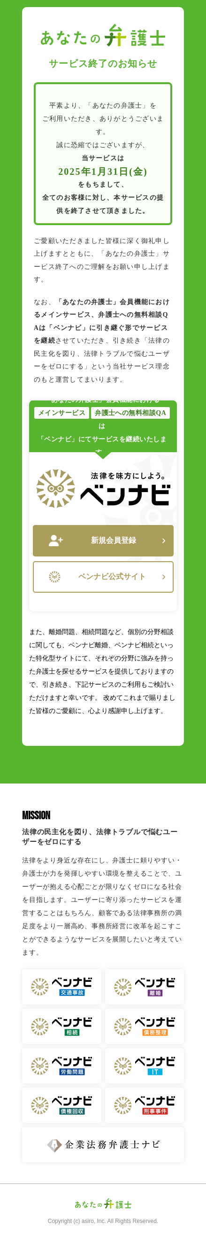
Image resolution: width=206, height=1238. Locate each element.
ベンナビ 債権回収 (61, 1105)
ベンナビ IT (144, 1065)
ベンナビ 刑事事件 (144, 1105)
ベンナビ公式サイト (107, 577)
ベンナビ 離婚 (144, 986)
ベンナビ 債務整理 (144, 1026)
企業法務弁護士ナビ (103, 1144)
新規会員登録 (107, 541)
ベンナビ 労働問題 (61, 1065)
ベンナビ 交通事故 (61, 986)
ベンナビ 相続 (61, 1026)
